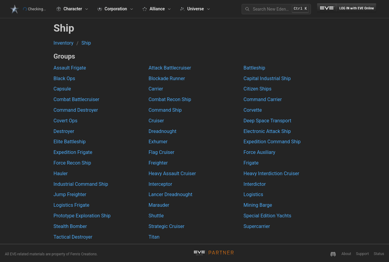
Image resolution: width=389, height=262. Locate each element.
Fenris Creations (83, 254)
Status (379, 254)
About (346, 254)
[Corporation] (115, 9)
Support (362, 254)
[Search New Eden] (276, 9)
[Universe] (195, 9)
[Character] (72, 9)
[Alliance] (156, 9)
